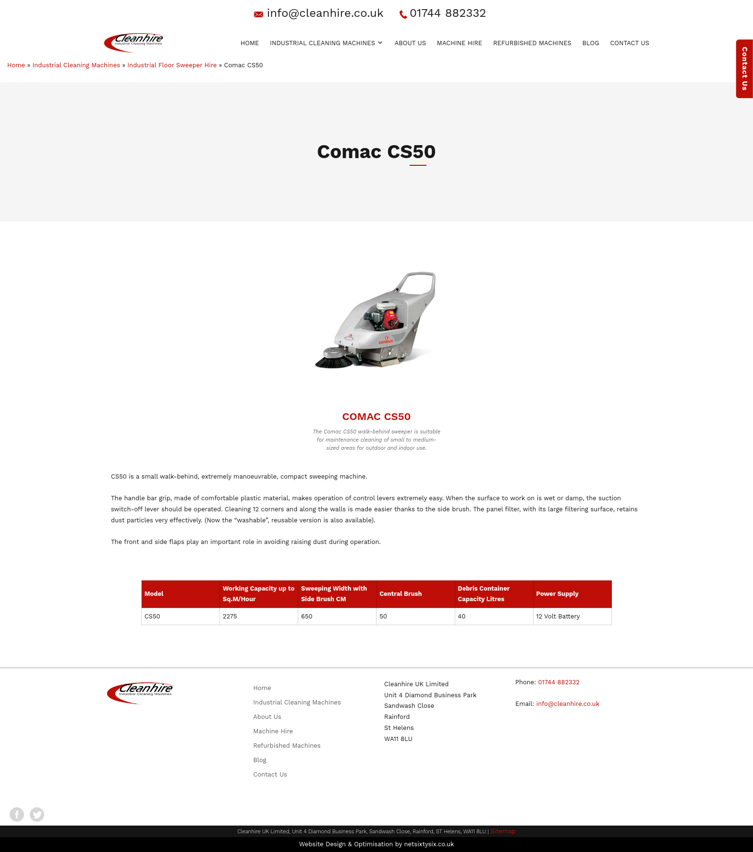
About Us (410, 43)
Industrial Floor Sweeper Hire (172, 65)
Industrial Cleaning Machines (322, 43)
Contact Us (629, 43)
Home (250, 43)
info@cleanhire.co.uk (325, 13)
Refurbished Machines (532, 43)
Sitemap (503, 831)
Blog (591, 43)
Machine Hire (459, 43)
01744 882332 (448, 13)
